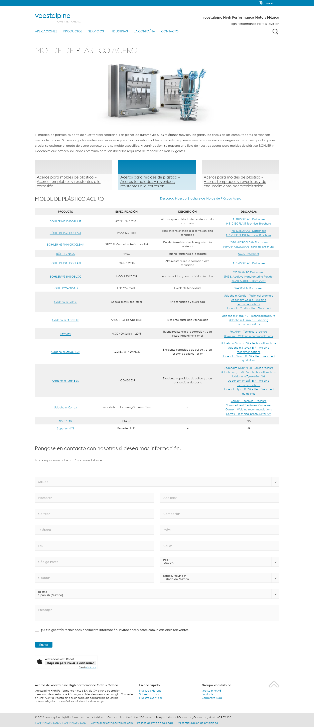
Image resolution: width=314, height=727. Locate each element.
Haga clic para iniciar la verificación (70, 663)
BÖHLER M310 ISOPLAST (65, 221)
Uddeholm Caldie (65, 302)
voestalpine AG (211, 690)
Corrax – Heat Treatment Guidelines (249, 405)
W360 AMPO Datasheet (248, 272)
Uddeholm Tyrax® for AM (248, 376)
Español (266, 3)
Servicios (96, 31)
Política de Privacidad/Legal (155, 723)
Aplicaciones (46, 31)
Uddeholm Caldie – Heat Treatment (248, 308)
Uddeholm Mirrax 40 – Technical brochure (248, 315)
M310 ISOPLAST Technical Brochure (248, 223)
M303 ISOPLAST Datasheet (248, 263)
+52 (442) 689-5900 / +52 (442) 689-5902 (61, 723)
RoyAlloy (65, 334)
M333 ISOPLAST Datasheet (248, 231)
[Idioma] (157, 594)
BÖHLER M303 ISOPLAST (65, 263)
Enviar (43, 645)
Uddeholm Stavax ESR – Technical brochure (248, 343)
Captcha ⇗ (87, 667)
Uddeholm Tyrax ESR (65, 380)
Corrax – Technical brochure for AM (248, 413)
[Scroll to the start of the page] (274, 684)
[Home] (61, 18)
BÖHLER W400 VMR (65, 288)
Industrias (119, 31)
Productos (72, 31)
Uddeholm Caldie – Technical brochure (248, 295)
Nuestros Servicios (150, 698)
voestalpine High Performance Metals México (240, 17)
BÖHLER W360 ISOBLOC (65, 276)
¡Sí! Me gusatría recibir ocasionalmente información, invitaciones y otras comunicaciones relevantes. (115, 630)
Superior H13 (65, 428)
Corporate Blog (212, 698)
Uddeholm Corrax (65, 407)
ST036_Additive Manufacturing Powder (248, 276)
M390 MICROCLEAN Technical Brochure (248, 246)
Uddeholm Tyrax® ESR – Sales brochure (248, 367)
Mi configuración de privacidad (198, 723)
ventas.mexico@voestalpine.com (112, 723)
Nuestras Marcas (150, 690)
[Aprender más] (73, 175)
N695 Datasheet (248, 254)
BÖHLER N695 (65, 254)
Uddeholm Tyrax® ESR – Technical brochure (248, 372)
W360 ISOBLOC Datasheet (248, 281)
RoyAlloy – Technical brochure (248, 331)
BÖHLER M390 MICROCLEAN (65, 244)
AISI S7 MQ (65, 421)
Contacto (169, 31)
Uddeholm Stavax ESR (65, 352)
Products (207, 694)
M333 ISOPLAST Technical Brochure (248, 235)
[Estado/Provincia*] (219, 578)
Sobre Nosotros (149, 694)
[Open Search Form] (274, 31)
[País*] (219, 562)
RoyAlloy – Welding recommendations (248, 336)
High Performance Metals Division (254, 24)
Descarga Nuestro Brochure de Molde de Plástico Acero (200, 198)
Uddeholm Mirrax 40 (65, 320)
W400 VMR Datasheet (248, 288)
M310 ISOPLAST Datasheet (248, 219)
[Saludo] (157, 482)
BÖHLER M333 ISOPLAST (65, 233)
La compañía (144, 31)
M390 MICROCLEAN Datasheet (249, 242)
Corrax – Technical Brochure (249, 401)
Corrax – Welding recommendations (248, 409)
